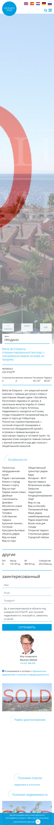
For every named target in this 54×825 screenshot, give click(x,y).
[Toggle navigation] (46, 10)
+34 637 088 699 (27, 663)
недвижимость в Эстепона (27, 784)
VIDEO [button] (27, 326)
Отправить (26, 627)
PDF (46, 327)
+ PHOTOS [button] (8, 327)
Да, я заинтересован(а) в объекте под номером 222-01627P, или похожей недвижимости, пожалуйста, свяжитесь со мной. (27, 614)
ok (38, 821)
